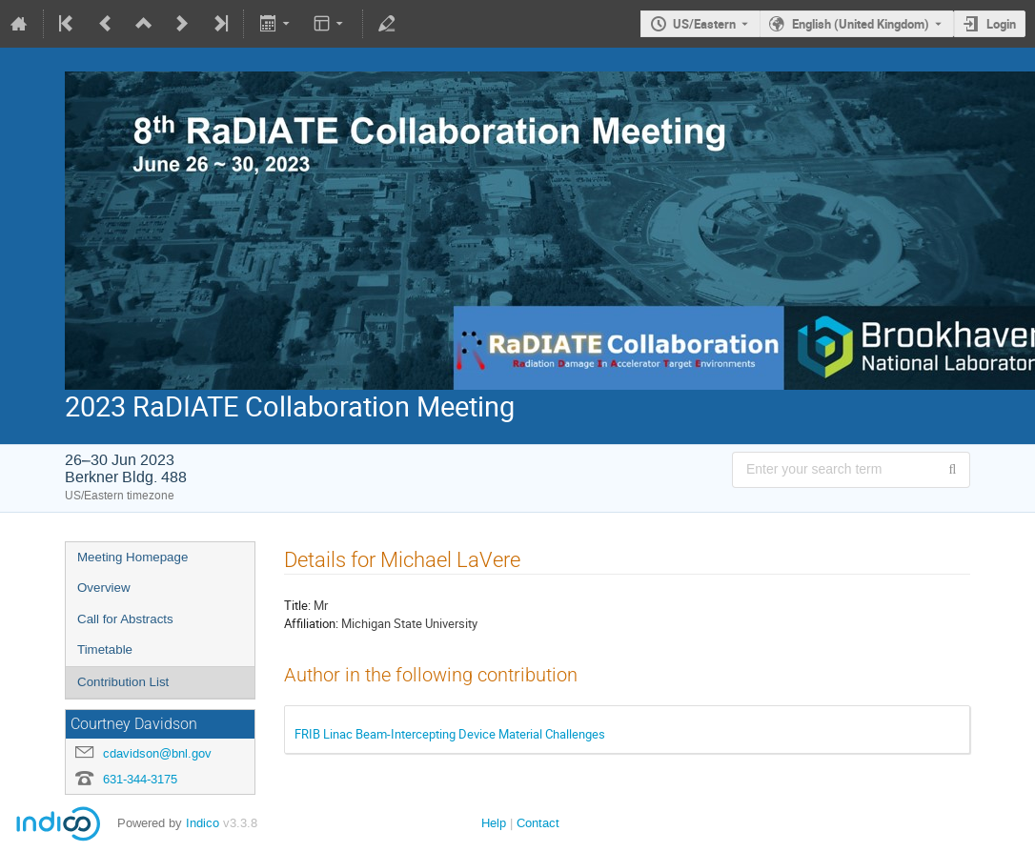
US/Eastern (704, 23)
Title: (297, 605)
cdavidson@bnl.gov (157, 753)
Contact (538, 823)
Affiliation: (311, 623)
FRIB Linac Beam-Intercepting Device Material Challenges (449, 733)
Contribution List (123, 682)
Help (493, 823)
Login (1001, 23)
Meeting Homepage (132, 557)
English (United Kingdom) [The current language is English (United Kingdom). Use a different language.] (860, 23)
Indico (202, 823)
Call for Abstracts (125, 619)
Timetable (104, 649)
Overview (104, 587)
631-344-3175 (140, 779)
